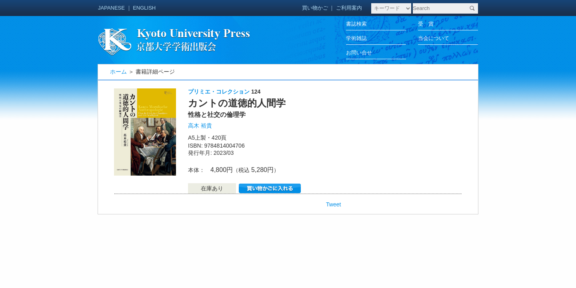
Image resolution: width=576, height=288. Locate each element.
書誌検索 (356, 24)
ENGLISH (144, 8)
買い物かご (315, 8)
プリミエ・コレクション (219, 91)
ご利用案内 (349, 8)
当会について (433, 38)
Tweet (333, 204)
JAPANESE (111, 8)
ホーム (118, 71)
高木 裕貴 (200, 125)
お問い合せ (359, 53)
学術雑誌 (356, 38)
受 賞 (426, 24)
